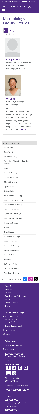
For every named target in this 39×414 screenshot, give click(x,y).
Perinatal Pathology (11, 250)
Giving (7, 360)
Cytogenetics (9, 186)
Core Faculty (9, 152)
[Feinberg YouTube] (26, 368)
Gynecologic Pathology (12, 214)
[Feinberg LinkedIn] (20, 368)
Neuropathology (10, 241)
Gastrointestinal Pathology (14, 200)
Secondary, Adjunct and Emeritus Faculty (16, 162)
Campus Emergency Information (16, 403)
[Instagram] (30, 279)
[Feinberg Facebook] (8, 368)
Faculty (7, 299)
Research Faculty (10, 156)
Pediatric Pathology (11, 246)
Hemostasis (8, 227)
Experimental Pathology (13, 195)
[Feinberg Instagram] (8, 373)
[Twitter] (36, 279)
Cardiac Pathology (11, 177)
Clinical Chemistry (11, 182)
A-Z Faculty (8, 147)
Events (7, 306)
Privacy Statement (11, 399)
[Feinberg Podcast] (14, 373)
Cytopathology (9, 191)
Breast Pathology (10, 173)
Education (8, 289)
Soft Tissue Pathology (12, 264)
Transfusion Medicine (12, 273)
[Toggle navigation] (3, 10)
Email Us (8, 334)
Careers (7, 393)
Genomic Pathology (11, 209)
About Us (8, 286)
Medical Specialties (11, 303)
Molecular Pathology (12, 237)
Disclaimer (8, 396)
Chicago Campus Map (12, 326)
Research (7, 259)
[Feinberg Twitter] (14, 368)
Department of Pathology (16, 6)
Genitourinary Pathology (13, 205)
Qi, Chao (10, 98)
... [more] (22, 129)
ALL (6, 30)
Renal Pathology (10, 255)
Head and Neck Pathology (14, 218)
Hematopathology (11, 223)
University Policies (11, 406)
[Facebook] (25, 279)
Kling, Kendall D (14, 59)
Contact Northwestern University (17, 389)
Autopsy (7, 168)
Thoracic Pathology (11, 268)
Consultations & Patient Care (15, 296)
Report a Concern (11, 409)
